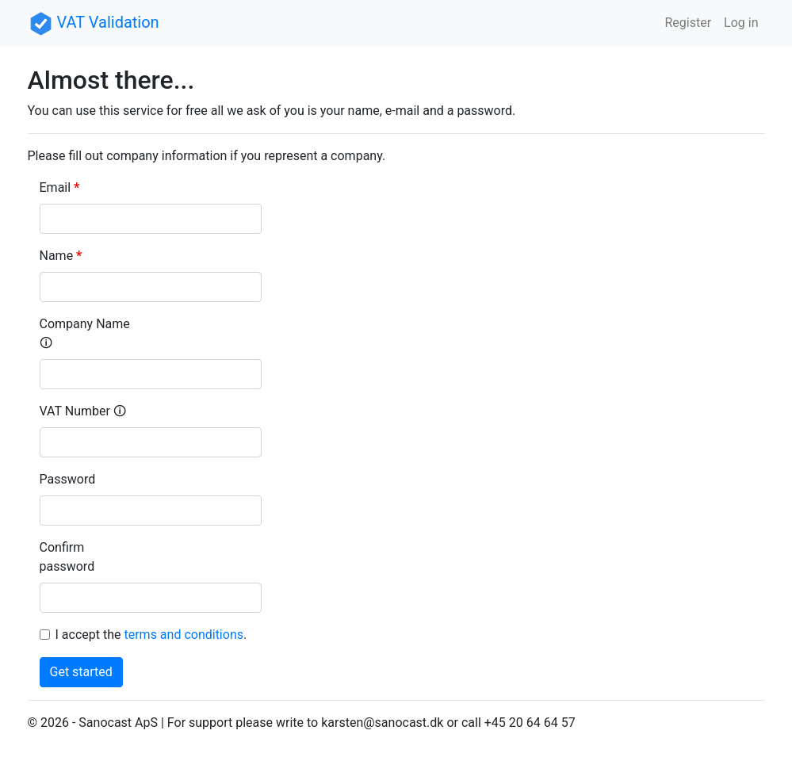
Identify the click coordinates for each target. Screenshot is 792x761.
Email (55, 187)
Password (68, 479)
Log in (741, 22)
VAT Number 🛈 (83, 411)
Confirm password (67, 557)
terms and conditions (183, 634)
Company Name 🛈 (85, 333)
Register (687, 22)
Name (57, 255)
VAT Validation (93, 22)
